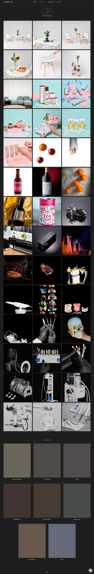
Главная (35, 1)
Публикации (51, 1)
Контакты (59, 1)
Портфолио (42, 1)
